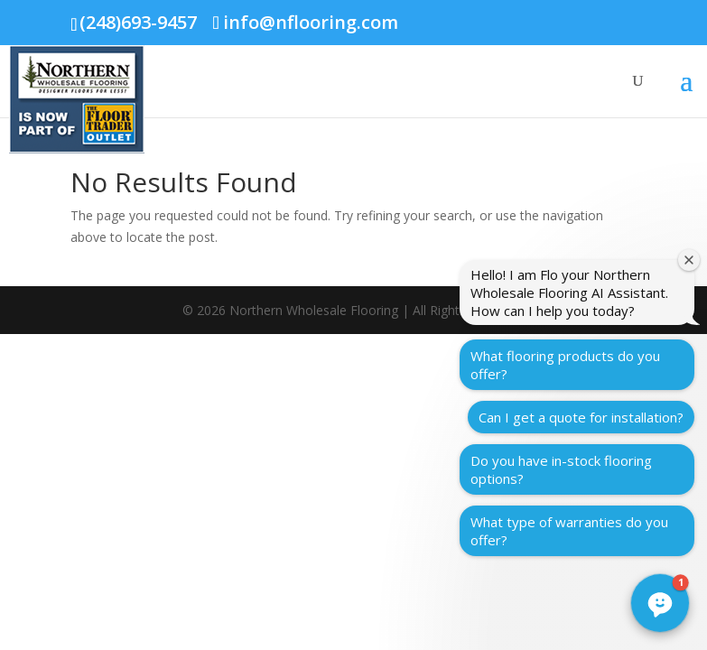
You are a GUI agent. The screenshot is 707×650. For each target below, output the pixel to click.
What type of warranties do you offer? (569, 531)
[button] (660, 603)
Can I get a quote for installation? (581, 417)
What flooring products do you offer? (565, 365)
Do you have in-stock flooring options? (561, 469)
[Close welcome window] (689, 260)
